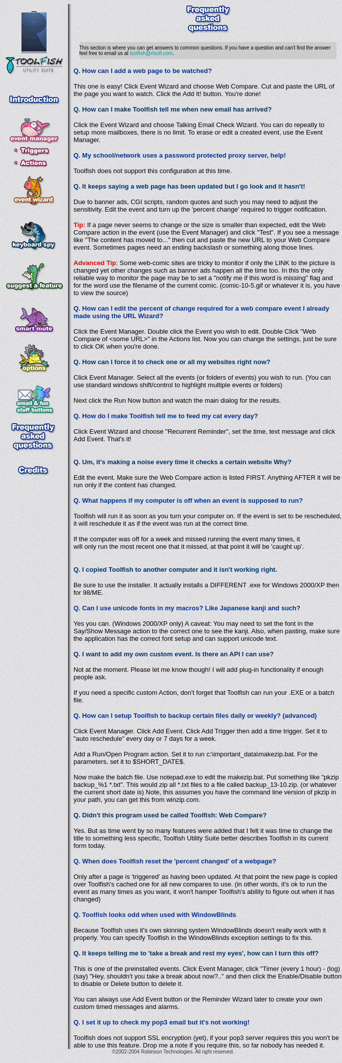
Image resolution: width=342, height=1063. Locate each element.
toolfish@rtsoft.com (151, 53)
